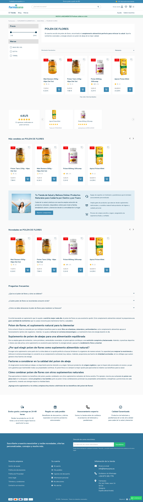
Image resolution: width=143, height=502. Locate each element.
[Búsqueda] (66, 7)
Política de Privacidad (15, 474)
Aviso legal (12, 478)
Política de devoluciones (16, 470)
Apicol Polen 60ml (54, 121)
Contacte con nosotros (16, 485)
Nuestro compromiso (44, 213)
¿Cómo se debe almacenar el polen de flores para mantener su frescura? (71, 308)
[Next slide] (133, 119)
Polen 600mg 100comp (85, 121)
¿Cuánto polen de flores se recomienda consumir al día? (71, 301)
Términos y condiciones (16, 482)
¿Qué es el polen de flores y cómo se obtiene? (71, 294)
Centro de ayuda (14, 466)
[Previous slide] (42, 119)
